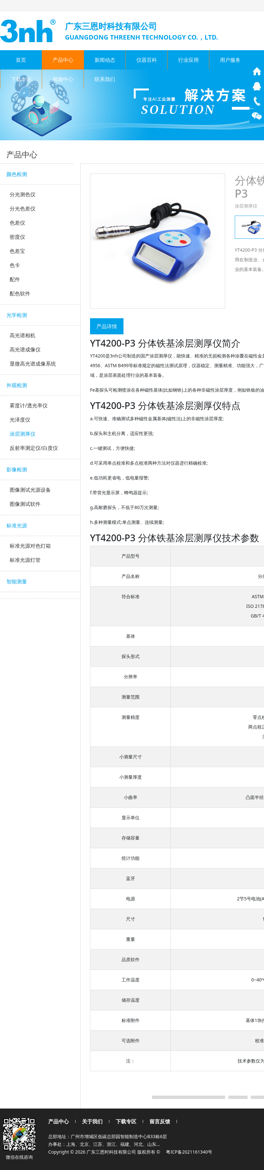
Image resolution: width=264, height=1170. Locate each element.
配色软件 (20, 293)
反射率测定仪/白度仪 (34, 447)
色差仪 (17, 222)
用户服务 (230, 59)
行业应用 (188, 59)
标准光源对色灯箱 (30, 545)
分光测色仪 (22, 194)
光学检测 (16, 315)
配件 (15, 279)
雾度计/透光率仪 (29, 405)
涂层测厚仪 (22, 433)
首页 (21, 59)
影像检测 (16, 469)
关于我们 (92, 1121)
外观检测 (16, 385)
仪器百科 (146, 59)
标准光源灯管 (25, 559)
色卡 (15, 265)
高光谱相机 (22, 335)
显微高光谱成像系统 (33, 363)
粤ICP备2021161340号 (189, 1152)
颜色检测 (16, 174)
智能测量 (16, 581)
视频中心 (63, 79)
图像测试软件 (25, 503)
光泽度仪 (20, 419)
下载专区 (21, 79)
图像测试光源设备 (30, 489)
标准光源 (16, 525)
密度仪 (17, 236)
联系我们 (105, 79)
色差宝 (17, 251)
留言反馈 (160, 1121)
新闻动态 (105, 59)
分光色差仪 (22, 208)
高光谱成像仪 (25, 349)
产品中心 (63, 59)
